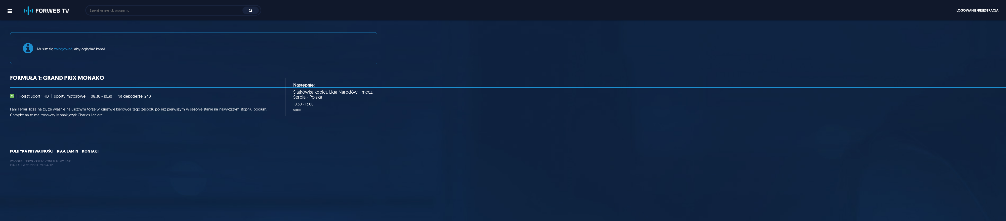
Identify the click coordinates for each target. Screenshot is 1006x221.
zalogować (63, 49)
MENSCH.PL (47, 165)
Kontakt (90, 151)
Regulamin (67, 151)
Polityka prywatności (31, 151)
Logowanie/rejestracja (977, 10)
